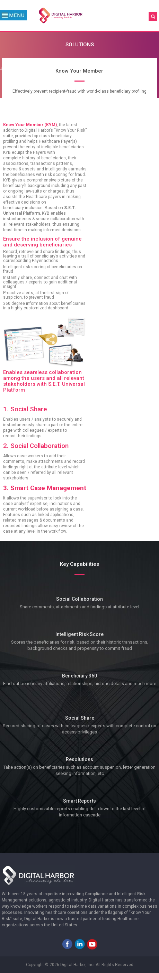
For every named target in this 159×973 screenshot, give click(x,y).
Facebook (67, 943)
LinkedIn (79, 943)
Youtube (92, 943)
